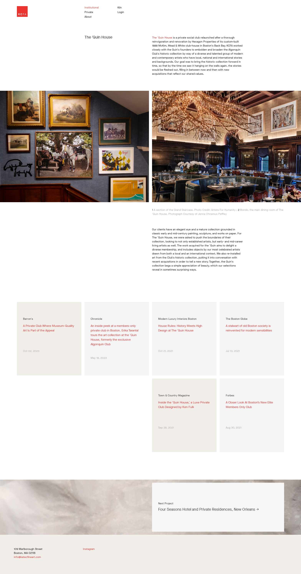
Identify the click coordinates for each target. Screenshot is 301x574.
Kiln (119, 7)
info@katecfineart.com (27, 557)
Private (88, 12)
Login (120, 12)
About (88, 16)
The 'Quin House (162, 37)
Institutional (91, 7)
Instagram (89, 549)
